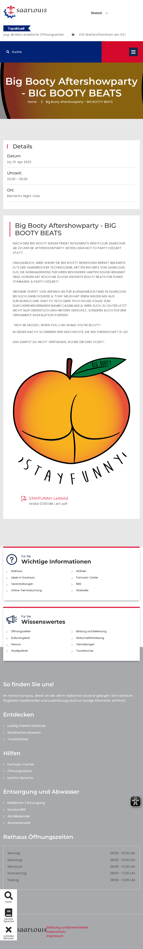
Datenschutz (56, 932)
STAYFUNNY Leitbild (48, 498)
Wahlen (81, 571)
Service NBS (16, 809)
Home (32, 102)
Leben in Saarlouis (23, 577)
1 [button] (61, 35)
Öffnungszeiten (21, 631)
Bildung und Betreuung (91, 631)
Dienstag (15, 860)
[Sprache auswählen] (94, 13)
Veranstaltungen (22, 584)
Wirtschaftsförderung (90, 638)
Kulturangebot (20, 638)
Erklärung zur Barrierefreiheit (67, 927)
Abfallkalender (18, 816)
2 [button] (68, 35)
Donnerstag (17, 873)
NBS (78, 584)
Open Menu (133, 52)
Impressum (55, 936)
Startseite (82, 590)
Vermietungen (85, 644)
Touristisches (84, 651)
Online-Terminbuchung (26, 590)
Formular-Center (87, 577)
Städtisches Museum (24, 732)
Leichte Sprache (20, 777)
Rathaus (16, 571)
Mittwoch (15, 866)
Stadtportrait (19, 651)
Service (15, 644)
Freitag (13, 880)
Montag (14, 853)
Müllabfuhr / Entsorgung (26, 802)
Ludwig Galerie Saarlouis (26, 725)
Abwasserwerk (18, 823)
